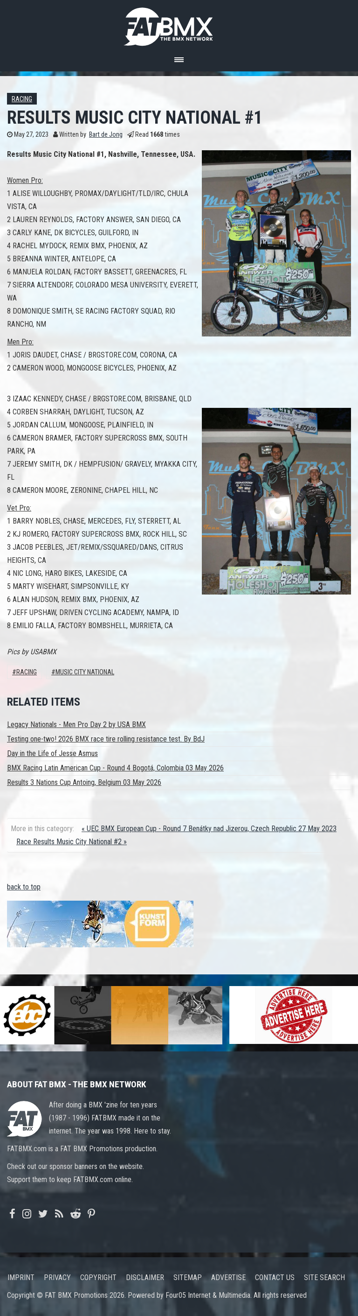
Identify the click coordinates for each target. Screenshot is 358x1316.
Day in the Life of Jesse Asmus (52, 753)
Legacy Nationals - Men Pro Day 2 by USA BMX (76, 724)
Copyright (98, 1277)
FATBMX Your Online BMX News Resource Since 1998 (179, 24)
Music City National (84, 672)
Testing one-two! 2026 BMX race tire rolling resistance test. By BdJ (106, 739)
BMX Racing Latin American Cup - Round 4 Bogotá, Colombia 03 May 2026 (115, 767)
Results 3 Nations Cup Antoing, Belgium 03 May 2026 (84, 782)
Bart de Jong (106, 135)
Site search (324, 1277)
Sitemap (187, 1277)
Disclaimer (145, 1277)
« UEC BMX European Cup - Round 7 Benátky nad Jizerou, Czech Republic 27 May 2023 (209, 828)
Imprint (20, 1277)
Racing (22, 99)
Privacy (57, 1277)
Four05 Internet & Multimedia (207, 1295)
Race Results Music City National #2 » (71, 841)
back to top (24, 886)
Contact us (275, 1277)
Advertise (228, 1277)
